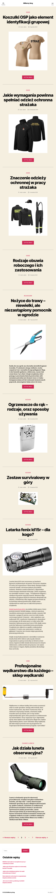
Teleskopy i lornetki (28, 743)
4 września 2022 (34, 419)
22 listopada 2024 (33, 109)
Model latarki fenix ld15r (17, 609)
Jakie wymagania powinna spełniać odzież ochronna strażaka (28, 100)
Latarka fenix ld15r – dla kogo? (28, 532)
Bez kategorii (28, 295)
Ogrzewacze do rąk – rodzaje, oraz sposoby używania (28, 409)
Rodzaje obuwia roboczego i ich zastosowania (28, 265)
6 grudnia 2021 (33, 758)
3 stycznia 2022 (34, 680)
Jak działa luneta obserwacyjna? (28, 750)
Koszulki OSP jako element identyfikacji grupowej (28, 19)
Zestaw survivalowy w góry (28, 480)
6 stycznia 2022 (34, 539)
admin (25, 27)
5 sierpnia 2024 (33, 275)
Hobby (28, 661)
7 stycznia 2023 (34, 319)
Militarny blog (28, 3)
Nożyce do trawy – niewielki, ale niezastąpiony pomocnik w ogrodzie (28, 307)
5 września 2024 (34, 192)
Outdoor (28, 399)
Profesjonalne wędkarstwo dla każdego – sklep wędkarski (28, 670)
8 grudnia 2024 (33, 27)
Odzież (28, 12)
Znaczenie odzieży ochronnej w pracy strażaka (28, 182)
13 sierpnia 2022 (34, 487)
